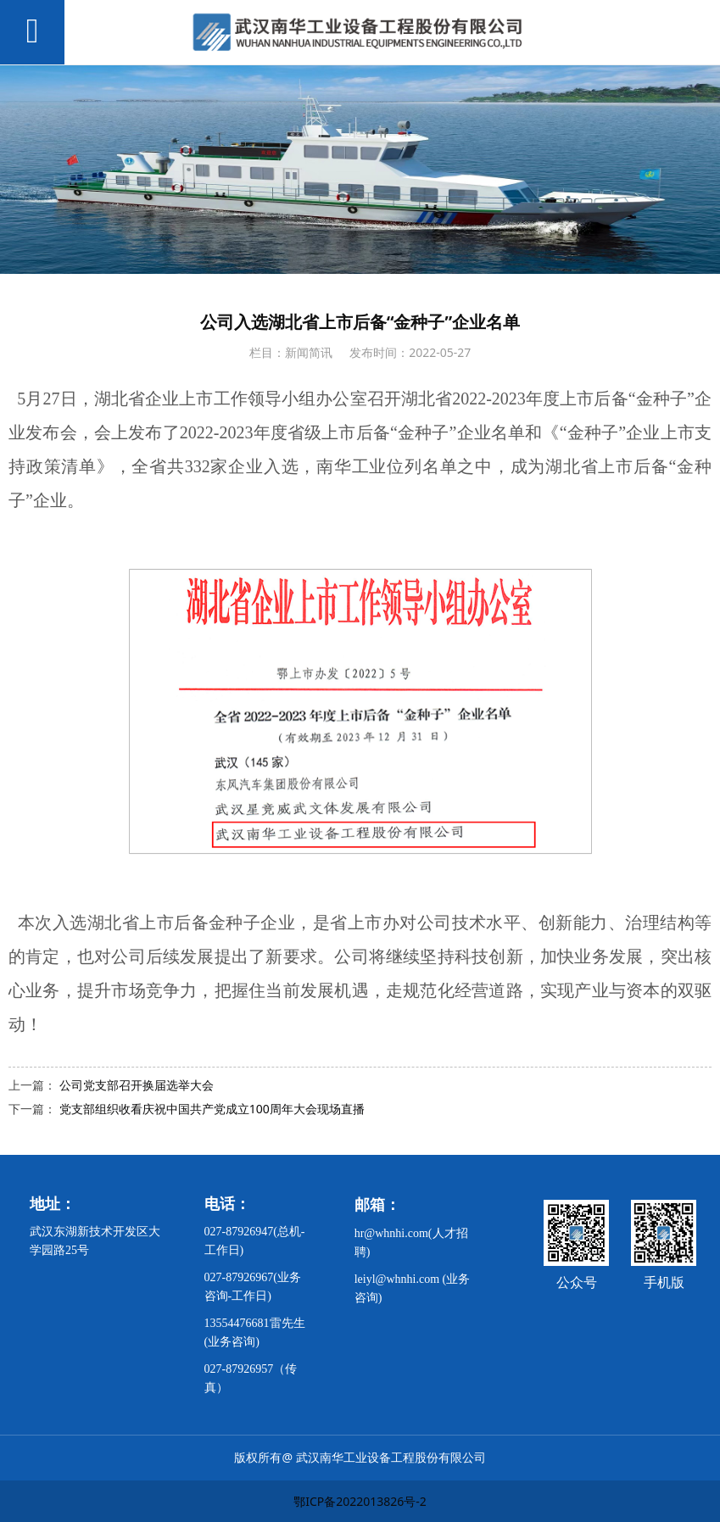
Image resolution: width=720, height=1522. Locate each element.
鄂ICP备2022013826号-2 (360, 1501)
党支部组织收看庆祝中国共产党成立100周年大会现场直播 (212, 1109)
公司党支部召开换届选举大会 (136, 1085)
